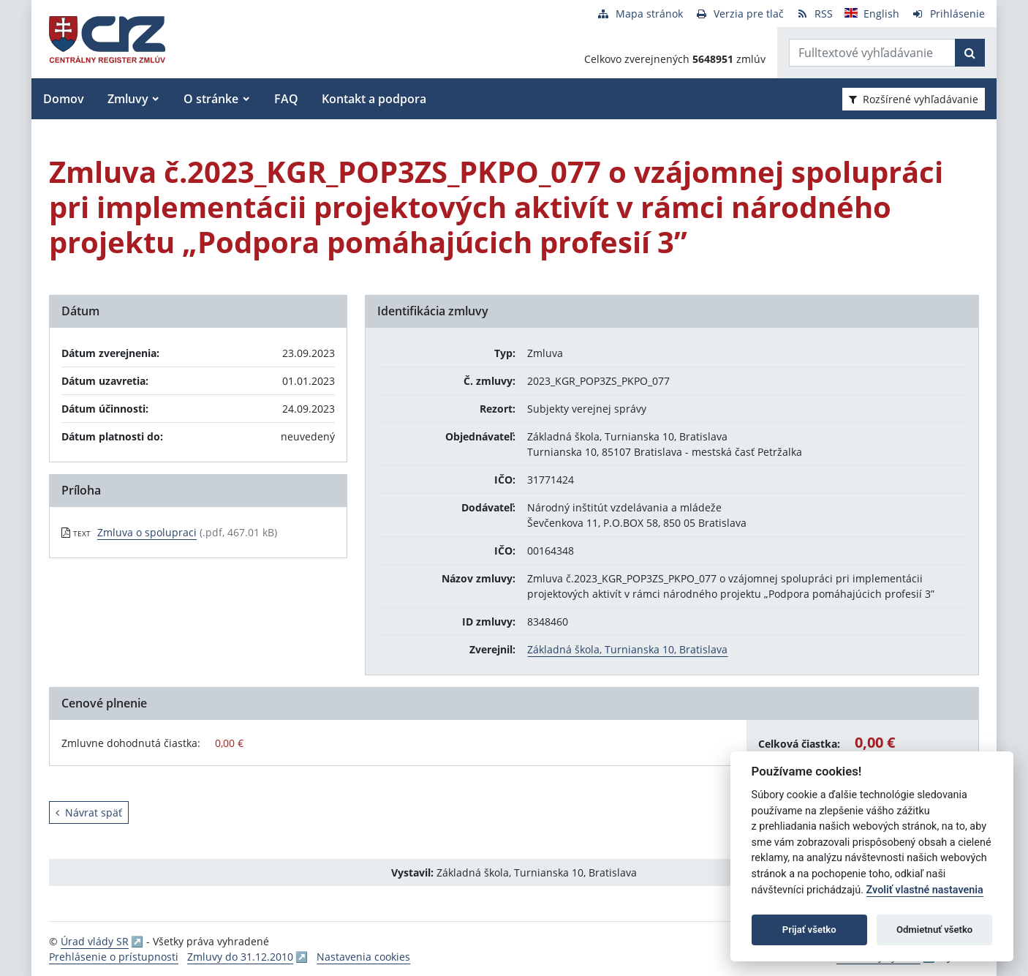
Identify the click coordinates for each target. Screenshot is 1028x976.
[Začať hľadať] (970, 53)
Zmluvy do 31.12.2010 (240, 957)
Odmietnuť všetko (934, 929)
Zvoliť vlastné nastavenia (924, 890)
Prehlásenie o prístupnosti (113, 957)
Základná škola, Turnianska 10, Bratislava (627, 649)
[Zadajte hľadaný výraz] (872, 53)
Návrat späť (89, 812)
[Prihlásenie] (948, 13)
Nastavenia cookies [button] (363, 957)
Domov (63, 99)
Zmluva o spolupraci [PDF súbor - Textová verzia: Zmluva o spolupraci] (147, 532)
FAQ (286, 99)
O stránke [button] (211, 99)
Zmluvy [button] (127, 99)
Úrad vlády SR (95, 941)
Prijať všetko (809, 929)
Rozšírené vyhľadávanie (913, 99)
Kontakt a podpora (374, 99)
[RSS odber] (814, 13)
